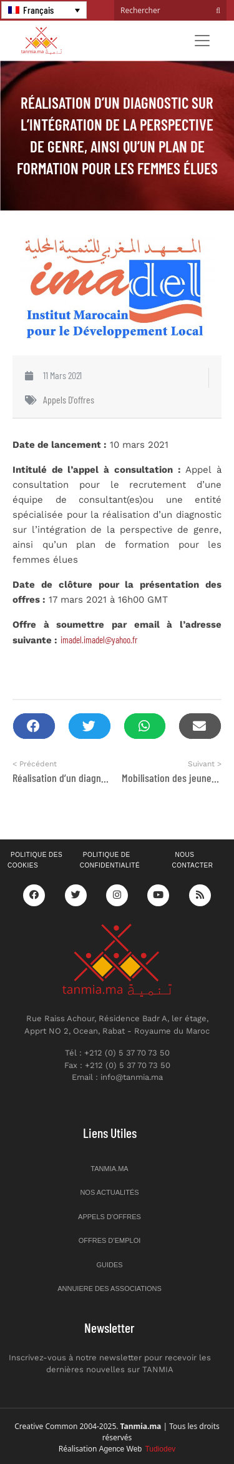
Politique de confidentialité (110, 860)
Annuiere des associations (109, 1288)
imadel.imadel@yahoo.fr (99, 639)
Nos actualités (109, 1192)
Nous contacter (192, 860)
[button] (34, 726)
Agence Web (137, 1449)
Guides (109, 1265)
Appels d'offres (68, 399)
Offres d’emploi (110, 1240)
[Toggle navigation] (202, 40)
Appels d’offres (109, 1216)
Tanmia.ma (109, 1168)
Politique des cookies (34, 860)
